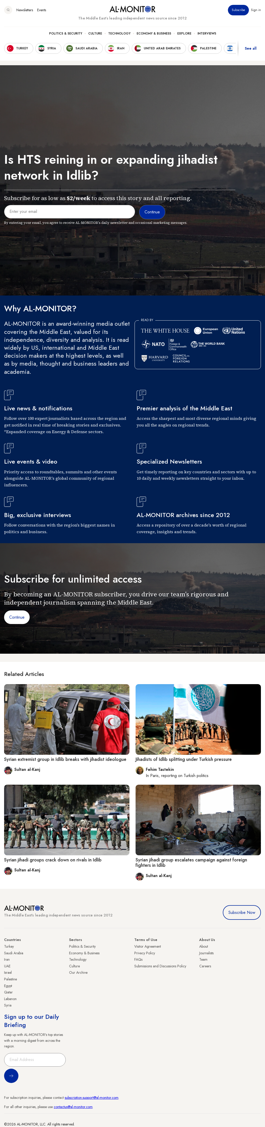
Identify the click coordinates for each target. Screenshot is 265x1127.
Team (203, 959)
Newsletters (24, 10)
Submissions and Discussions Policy (160, 966)
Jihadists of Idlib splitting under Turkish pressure (184, 759)
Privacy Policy (144, 953)
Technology (119, 33)
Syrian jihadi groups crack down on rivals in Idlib (53, 860)
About (203, 946)
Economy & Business (154, 33)
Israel (8, 972)
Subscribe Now (241, 912)
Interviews (206, 33)
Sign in (256, 10)
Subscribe (238, 10)
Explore (184, 33)
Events (41, 10)
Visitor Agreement (147, 946)
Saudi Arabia (13, 953)
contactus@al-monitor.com (73, 1106)
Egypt (8, 985)
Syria (8, 1005)
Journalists (206, 953)
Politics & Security (65, 33)
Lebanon (10, 998)
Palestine (10, 979)
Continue (17, 617)
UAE (7, 966)
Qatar (8, 992)
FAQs (138, 959)
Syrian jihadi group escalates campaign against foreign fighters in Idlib (191, 863)
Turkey (9, 946)
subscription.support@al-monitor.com (91, 1097)
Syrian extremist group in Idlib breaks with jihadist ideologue (65, 759)
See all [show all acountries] (251, 48)
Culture (95, 33)
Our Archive (78, 972)
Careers (205, 966)
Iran (7, 959)
